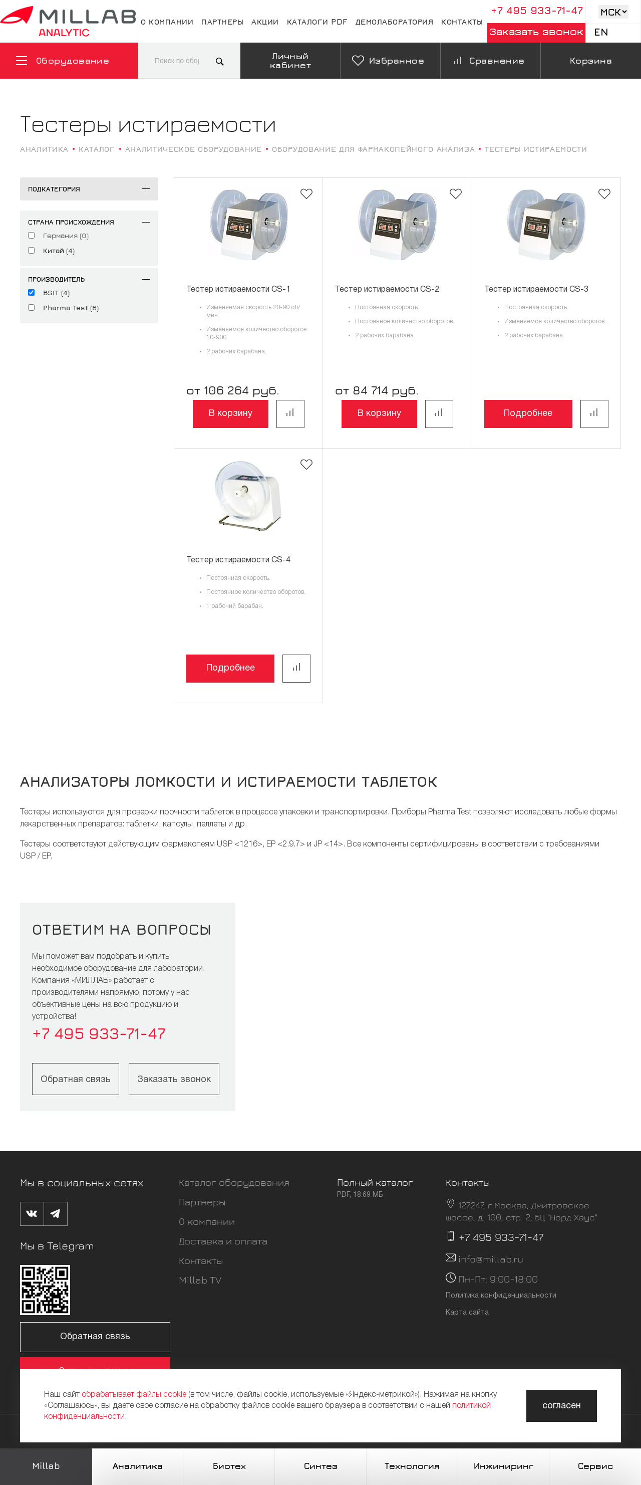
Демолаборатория (395, 21)
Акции (265, 21)
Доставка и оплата (223, 1240)
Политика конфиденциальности (501, 1296)
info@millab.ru (490, 1258)
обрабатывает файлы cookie (134, 1394)
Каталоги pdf (317, 21)
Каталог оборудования (234, 1182)
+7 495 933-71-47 (537, 10)
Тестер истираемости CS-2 (387, 289)
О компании (167, 21)
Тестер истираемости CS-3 (536, 289)
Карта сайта (467, 1313)
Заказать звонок (536, 31)
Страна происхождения (71, 222)
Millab (46, 1465)
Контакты (462, 21)
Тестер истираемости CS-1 (238, 289)
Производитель (56, 279)
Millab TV (200, 1280)
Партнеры (222, 21)
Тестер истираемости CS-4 (238, 560)
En (601, 32)
